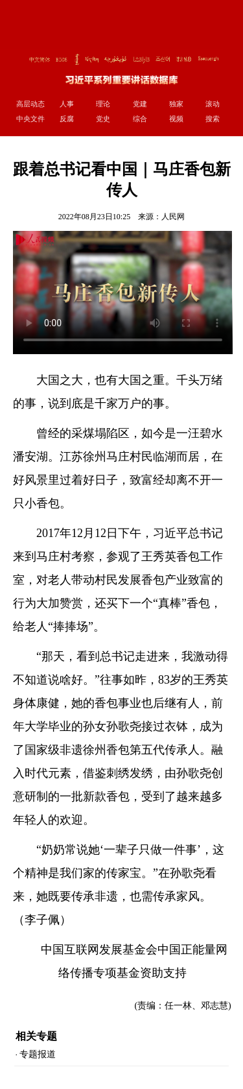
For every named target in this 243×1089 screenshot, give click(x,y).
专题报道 (37, 1054)
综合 (140, 119)
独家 (176, 104)
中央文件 (30, 119)
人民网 (173, 216)
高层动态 (30, 104)
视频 (176, 119)
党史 (103, 119)
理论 (103, 104)
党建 (140, 104)
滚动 (212, 104)
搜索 (212, 119)
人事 (67, 104)
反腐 (67, 119)
